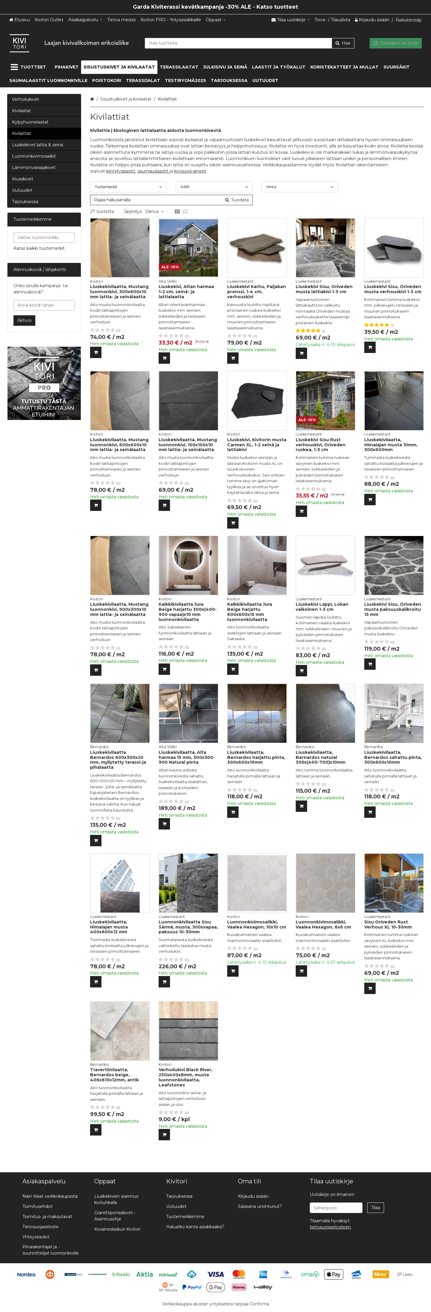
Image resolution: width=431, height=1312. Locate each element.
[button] (330, 1227)
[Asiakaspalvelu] (85, 19)
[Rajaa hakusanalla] (171, 200)
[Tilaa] (375, 1208)
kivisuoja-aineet (190, 171)
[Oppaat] (216, 19)
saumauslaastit (153, 171)
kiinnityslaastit (120, 171)
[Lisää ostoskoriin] (95, 352)
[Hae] (343, 43)
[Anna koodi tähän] (44, 305)
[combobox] (249, 43)
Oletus (154, 211)
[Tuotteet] (29, 67)
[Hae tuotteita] (249, 43)
